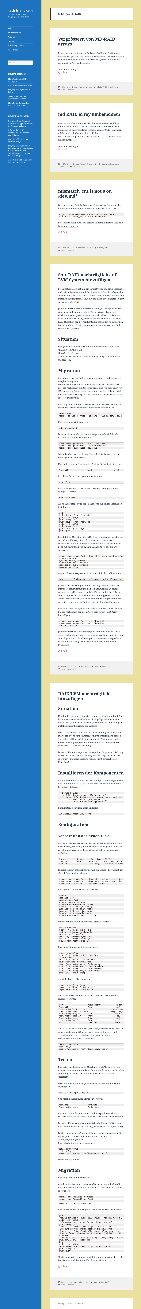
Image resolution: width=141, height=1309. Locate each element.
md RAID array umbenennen (89, 114)
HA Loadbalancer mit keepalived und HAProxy (20, 132)
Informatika (13, 130)
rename (115, 164)
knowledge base (14, 33)
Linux (90, 87)
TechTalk (11, 41)
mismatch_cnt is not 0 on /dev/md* (85, 193)
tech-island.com (20, 10)
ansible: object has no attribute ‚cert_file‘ (19, 140)
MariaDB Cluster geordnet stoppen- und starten (18, 104)
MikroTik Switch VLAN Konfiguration (17, 80)
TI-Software (13, 50)
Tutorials (11, 37)
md (98, 164)
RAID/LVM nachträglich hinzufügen (83, 696)
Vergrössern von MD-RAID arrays (86, 41)
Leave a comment (67, 89)
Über (10, 28)
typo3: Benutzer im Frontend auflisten (20, 124)
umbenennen (63, 166)
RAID (105, 87)
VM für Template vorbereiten (20, 85)
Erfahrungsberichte (16, 45)
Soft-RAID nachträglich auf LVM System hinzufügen (87, 277)
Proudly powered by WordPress (70, 1303)
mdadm (99, 87)
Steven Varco (79, 87)
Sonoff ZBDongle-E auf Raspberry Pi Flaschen (17, 97)
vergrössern (113, 87)
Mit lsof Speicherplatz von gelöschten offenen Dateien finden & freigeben (20, 152)
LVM (103, 1282)
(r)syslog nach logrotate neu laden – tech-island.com (19, 147)
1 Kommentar (78, 166)
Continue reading (68, 69)
